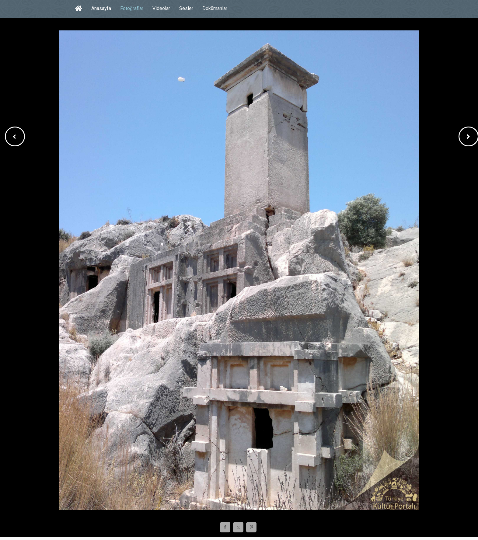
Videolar (161, 8)
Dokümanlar (214, 8)
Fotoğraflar (131, 8)
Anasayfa (101, 8)
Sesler (186, 8)
